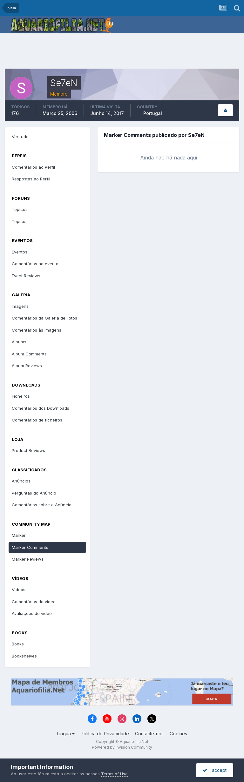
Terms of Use (114, 773)
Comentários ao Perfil (33, 167)
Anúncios (21, 480)
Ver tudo (20, 136)
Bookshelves (24, 655)
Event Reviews (26, 275)
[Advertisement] (122, 52)
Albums (19, 341)
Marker (19, 535)
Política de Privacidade (105, 733)
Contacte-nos (149, 733)
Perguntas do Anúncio (34, 492)
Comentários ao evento (35, 263)
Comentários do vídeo (34, 601)
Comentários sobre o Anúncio (41, 504)
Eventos (19, 251)
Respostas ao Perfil (31, 178)
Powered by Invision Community (122, 747)
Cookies (178, 733)
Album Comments (29, 353)
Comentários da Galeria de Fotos (44, 317)
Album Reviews (27, 365)
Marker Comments (30, 547)
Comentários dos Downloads (40, 408)
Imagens (20, 306)
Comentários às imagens (36, 330)
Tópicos (20, 209)
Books (18, 643)
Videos (18, 589)
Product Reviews (28, 450)
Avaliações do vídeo (32, 613)
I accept (215, 770)
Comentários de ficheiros (37, 419)
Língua (66, 733)
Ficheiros (21, 396)
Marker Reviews (28, 559)
